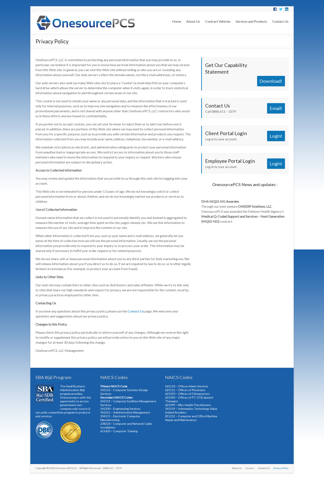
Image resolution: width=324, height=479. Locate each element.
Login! (276, 136)
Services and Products (251, 21)
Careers (249, 468)
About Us (193, 21)
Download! (271, 81)
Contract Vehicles (218, 21)
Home (176, 21)
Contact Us (280, 21)
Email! (276, 108)
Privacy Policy (280, 468)
